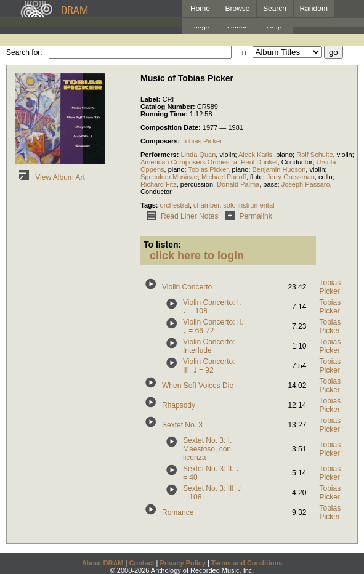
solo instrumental (248, 205)
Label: (151, 99)
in (243, 52)
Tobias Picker (202, 141)
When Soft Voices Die (197, 385)
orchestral (175, 205)
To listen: (162, 244)
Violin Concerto (187, 287)
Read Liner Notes (180, 216)
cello (325, 176)
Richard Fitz (158, 184)
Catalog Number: (168, 106)
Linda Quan (198, 154)
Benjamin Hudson (278, 169)
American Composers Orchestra (188, 162)
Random (314, 8)
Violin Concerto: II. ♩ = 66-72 (213, 326)
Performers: (160, 154)
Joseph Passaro (305, 184)
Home (200, 8)
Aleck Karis (255, 154)
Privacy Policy (183, 563)
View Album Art (50, 177)
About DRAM (103, 563)
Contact (141, 563)
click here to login (197, 255)
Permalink (246, 216)
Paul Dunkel (259, 162)
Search (274, 8)
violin (227, 154)
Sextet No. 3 (182, 425)
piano (284, 154)
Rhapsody (178, 405)
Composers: (161, 141)
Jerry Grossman (291, 176)
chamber (206, 205)
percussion (196, 184)
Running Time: (165, 114)
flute (256, 176)
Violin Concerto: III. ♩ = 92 (209, 365)
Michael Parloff (223, 176)
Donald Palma (238, 184)
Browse (237, 8)
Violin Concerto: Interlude (209, 346)
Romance (177, 512)
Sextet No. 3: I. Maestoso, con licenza (207, 449)
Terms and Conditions (246, 563)
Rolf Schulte (314, 154)
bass (270, 184)
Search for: (24, 52)
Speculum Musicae (169, 176)
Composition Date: (171, 127)
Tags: (150, 205)
